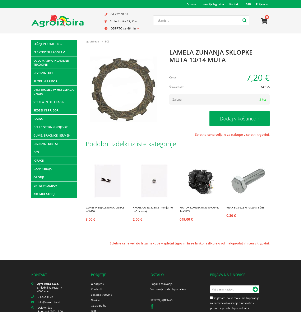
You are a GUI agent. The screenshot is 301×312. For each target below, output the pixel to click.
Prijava (262, 4)
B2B (248, 4)
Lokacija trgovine (213, 4)
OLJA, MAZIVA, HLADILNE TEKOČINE (51, 62)
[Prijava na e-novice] (255, 289)
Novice (95, 300)
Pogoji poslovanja (161, 284)
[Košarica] (264, 21)
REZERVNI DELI (43, 73)
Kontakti (234, 4)
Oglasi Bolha (98, 305)
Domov (191, 4)
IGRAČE (38, 160)
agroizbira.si (93, 41)
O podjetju (97, 284)
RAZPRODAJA (42, 169)
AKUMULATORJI (44, 194)
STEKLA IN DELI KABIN (49, 102)
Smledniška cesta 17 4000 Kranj (49, 289)
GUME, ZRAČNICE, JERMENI (52, 135)
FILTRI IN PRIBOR (45, 81)
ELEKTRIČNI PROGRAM (49, 52)
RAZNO (38, 119)
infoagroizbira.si (49, 302)
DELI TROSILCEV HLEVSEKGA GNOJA (53, 92)
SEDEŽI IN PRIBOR (46, 110)
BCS (36, 152)
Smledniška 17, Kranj (124, 21)
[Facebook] (153, 307)
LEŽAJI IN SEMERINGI (47, 44)
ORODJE (39, 177)
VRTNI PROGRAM (45, 186)
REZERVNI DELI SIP (46, 144)
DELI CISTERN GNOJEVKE (50, 127)
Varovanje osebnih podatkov (168, 289)
